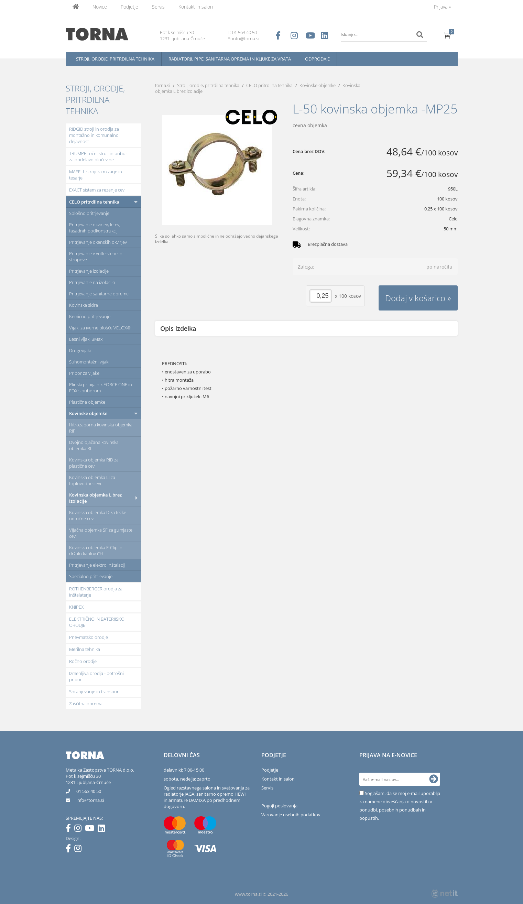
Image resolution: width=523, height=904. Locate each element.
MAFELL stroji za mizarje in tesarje (95, 174)
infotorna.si (90, 800)
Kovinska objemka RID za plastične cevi (94, 463)
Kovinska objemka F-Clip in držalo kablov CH (95, 550)
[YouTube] (91, 829)
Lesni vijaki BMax (85, 339)
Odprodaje (317, 59)
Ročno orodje (83, 661)
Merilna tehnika (84, 649)
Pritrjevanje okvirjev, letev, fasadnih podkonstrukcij (94, 227)
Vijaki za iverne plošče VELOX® (100, 328)
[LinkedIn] (103, 829)
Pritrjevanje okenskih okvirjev (98, 242)
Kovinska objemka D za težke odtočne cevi (97, 515)
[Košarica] (447, 35)
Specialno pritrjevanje (90, 576)
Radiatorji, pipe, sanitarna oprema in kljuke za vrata (229, 59)
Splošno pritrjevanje (89, 213)
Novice (99, 6)
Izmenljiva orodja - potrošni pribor (96, 676)
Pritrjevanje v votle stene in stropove (95, 256)
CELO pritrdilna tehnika (94, 202)
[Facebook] (70, 829)
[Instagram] (79, 829)
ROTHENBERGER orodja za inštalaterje (95, 592)
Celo (453, 219)
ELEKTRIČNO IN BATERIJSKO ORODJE (96, 622)
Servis (158, 6)
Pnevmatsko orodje (88, 637)
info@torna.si (245, 38)
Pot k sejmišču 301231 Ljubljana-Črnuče (88, 779)
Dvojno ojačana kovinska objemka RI (94, 445)
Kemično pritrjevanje (89, 316)
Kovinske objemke (88, 413)
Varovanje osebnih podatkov (290, 815)
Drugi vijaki (80, 350)
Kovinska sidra (83, 305)
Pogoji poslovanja (279, 806)
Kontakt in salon (195, 6)
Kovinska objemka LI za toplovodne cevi (92, 480)
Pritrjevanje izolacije (89, 271)
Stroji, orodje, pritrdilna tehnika (115, 59)
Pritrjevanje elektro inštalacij (97, 565)
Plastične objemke (87, 402)
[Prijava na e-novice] (433, 779)
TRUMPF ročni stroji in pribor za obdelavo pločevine (98, 156)
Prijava (442, 6)
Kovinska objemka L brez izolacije (95, 498)
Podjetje (129, 6)
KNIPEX (76, 607)
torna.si (162, 85)
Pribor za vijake (84, 373)
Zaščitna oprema (85, 703)
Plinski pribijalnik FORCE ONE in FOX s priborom (100, 387)
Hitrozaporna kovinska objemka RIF (100, 428)
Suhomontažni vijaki (89, 362)
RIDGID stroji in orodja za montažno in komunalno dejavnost (94, 135)
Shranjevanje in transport (94, 691)
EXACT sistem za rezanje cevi (97, 190)
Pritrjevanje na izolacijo (92, 282)
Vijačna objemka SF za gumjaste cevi (100, 533)
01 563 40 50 (244, 32)
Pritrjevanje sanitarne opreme (99, 294)
